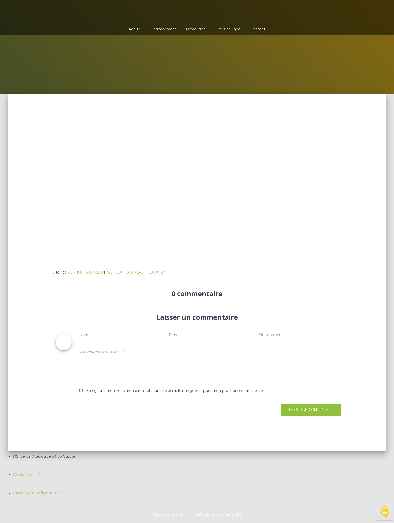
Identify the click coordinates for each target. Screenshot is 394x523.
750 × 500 (114, 272)
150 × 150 (74, 272)
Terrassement (164, 29)
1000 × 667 (156, 272)
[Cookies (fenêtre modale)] (385, 511)
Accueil (135, 29)
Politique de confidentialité (217, 514)
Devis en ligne (228, 29)
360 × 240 (135, 272)
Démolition (196, 29)
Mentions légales (168, 514)
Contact (257, 29)
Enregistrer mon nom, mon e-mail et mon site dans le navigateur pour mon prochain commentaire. (174, 391)
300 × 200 (94, 272)
